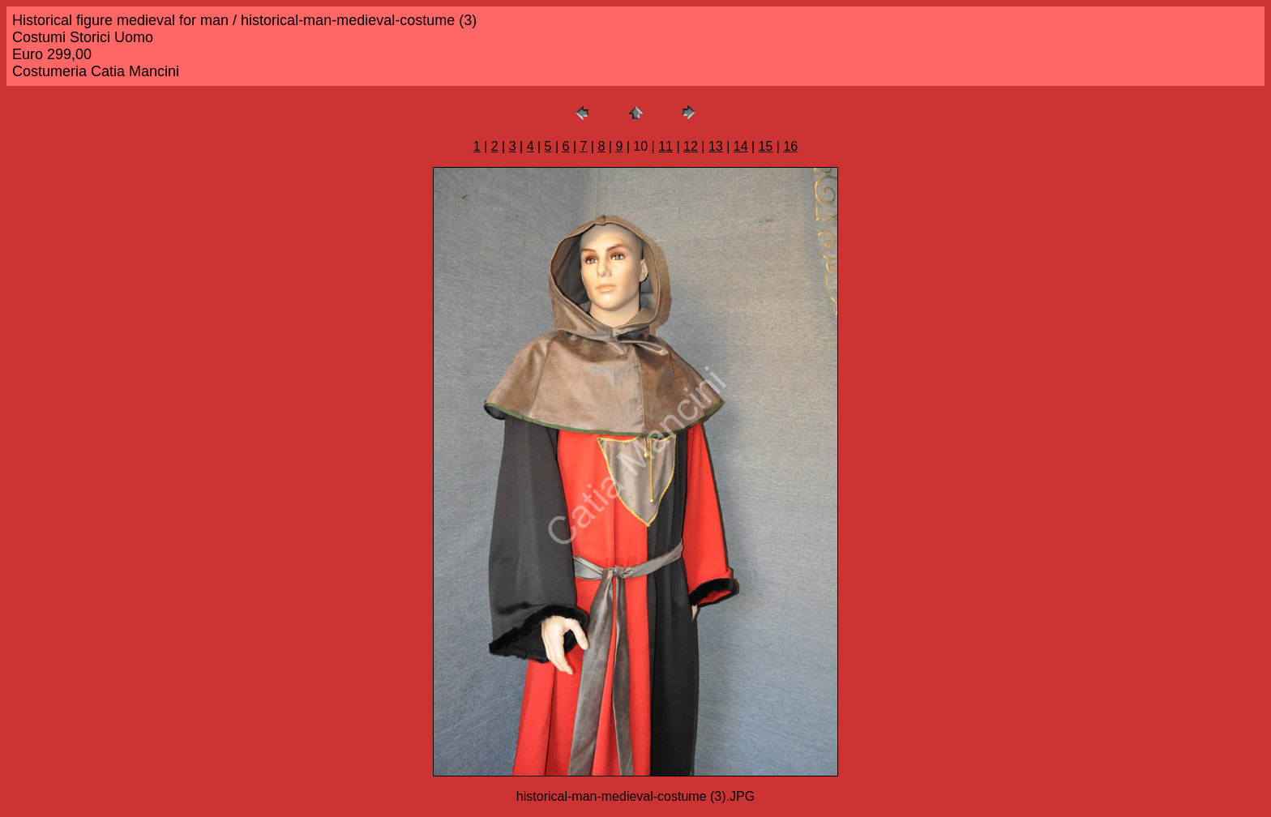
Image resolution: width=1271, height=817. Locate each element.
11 (665, 146)
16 (790, 146)
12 (690, 146)
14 (741, 146)
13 (715, 146)
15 (766, 146)
